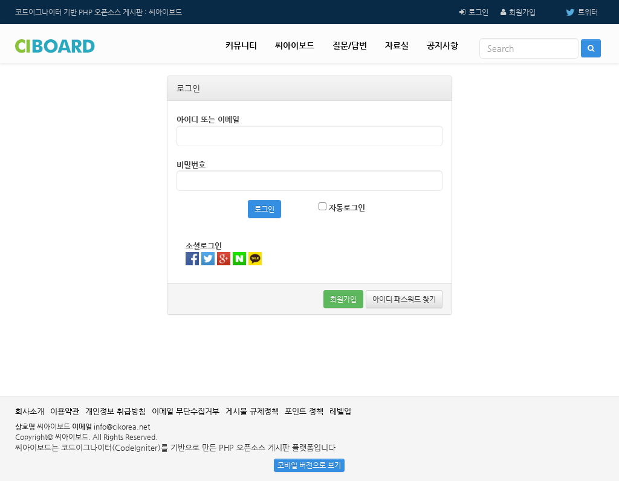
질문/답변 (349, 45)
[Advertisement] (309, 354)
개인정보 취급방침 (115, 411)
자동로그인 (342, 207)
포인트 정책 (304, 411)
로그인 (478, 12)
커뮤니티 (241, 45)
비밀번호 (191, 164)
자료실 (397, 45)
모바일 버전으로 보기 (309, 465)
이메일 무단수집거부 (185, 411)
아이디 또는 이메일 (208, 119)
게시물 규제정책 (252, 411)
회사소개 (29, 411)
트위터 (573, 12)
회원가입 (522, 12)
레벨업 (340, 411)
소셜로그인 (204, 245)
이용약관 (64, 411)
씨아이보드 (294, 45)
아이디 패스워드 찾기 (404, 299)
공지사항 (442, 45)
